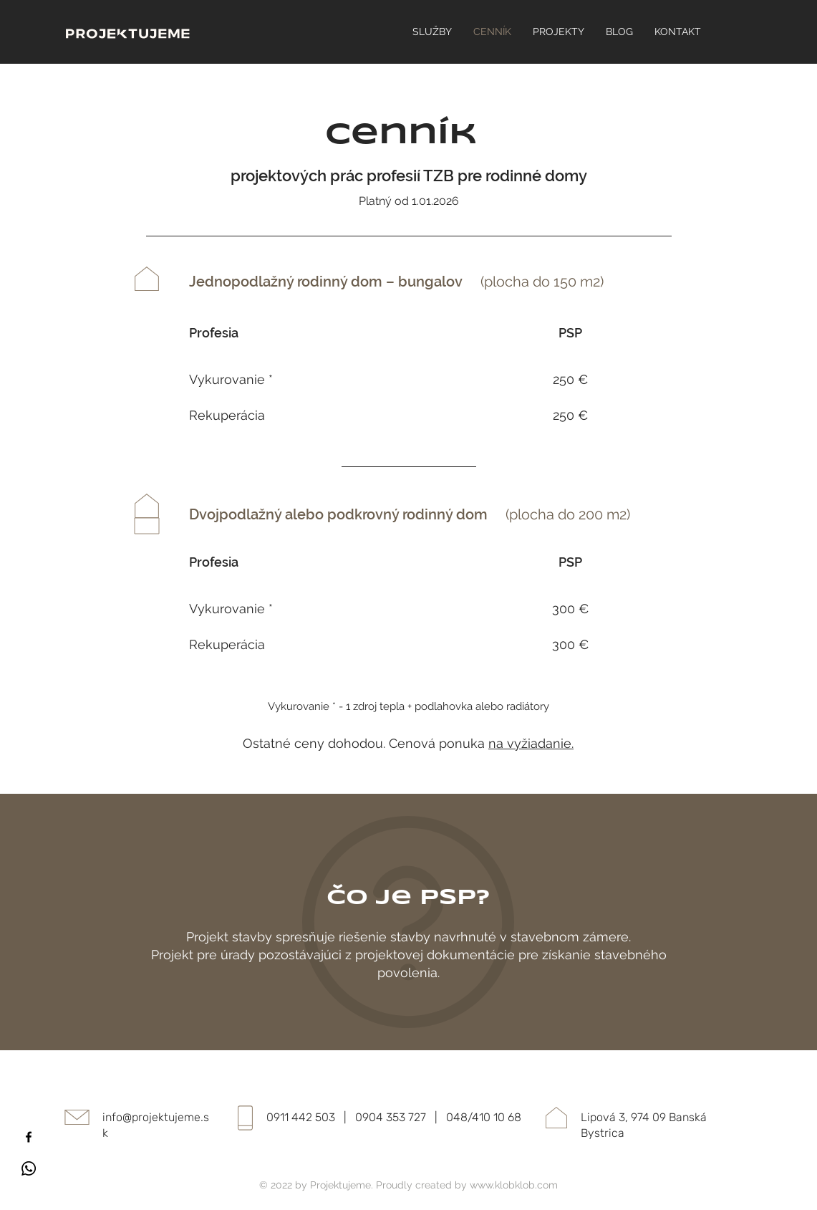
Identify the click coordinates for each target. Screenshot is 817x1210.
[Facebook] (28, 1137)
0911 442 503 (300, 1117)
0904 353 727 (390, 1117)
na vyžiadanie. (531, 743)
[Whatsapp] (28, 1168)
